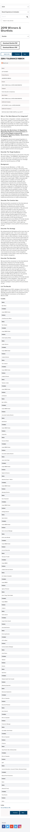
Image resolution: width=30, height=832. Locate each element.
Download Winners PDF (10, 47)
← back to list (6, 54)
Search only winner (8, 20)
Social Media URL (6, 807)
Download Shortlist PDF (10, 43)
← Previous (17, 54)
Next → (25, 54)
